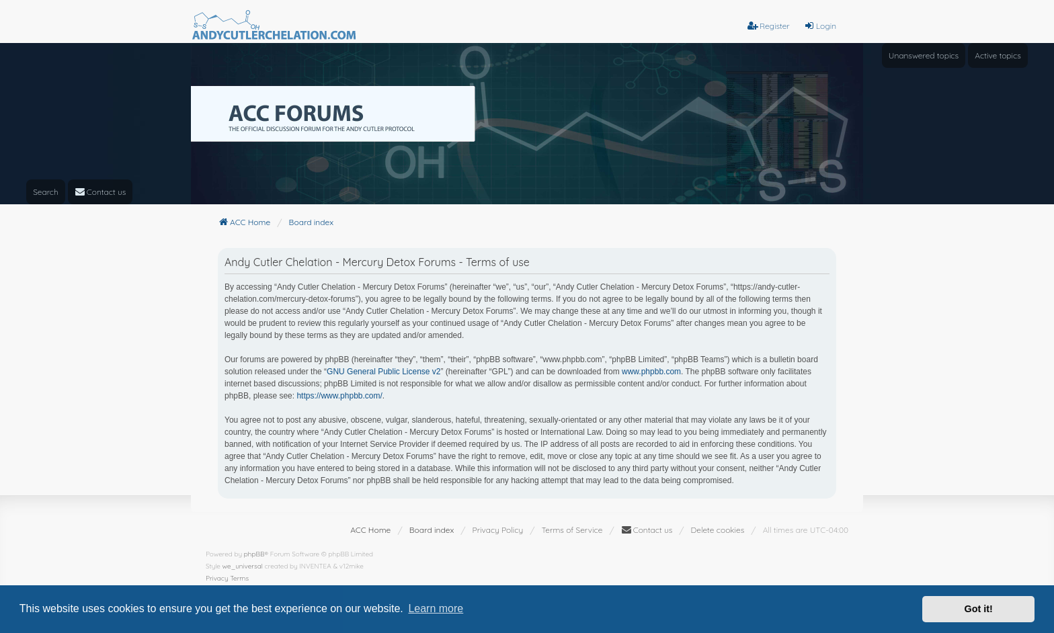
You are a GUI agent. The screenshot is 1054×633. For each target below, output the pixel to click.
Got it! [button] (979, 608)
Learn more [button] (435, 608)
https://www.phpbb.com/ (339, 395)
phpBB (254, 554)
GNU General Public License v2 (383, 371)
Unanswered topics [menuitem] (924, 55)
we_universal (242, 566)
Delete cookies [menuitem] (718, 530)
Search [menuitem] (45, 192)
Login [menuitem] (820, 26)
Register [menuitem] (768, 26)
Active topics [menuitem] (998, 55)
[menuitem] (100, 191)
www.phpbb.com (651, 371)
